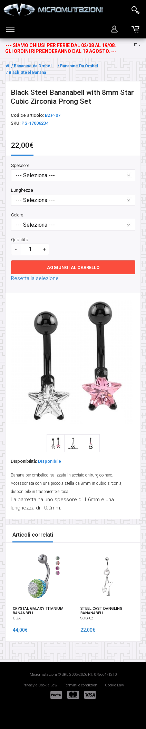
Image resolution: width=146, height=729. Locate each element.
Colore (17, 214)
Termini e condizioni (81, 685)
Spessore (20, 165)
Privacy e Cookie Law (39, 685)
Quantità (19, 239)
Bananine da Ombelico (36, 66)
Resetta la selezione (35, 278)
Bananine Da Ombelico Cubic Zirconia (97, 66)
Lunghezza (22, 189)
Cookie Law (114, 685)
